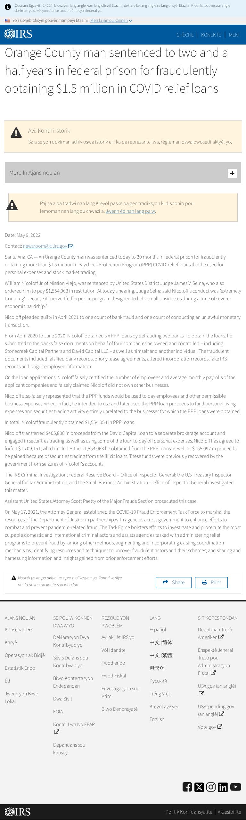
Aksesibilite (229, 812)
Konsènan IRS (19, 629)
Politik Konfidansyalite (189, 812)
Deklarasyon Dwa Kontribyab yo (71, 641)
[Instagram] (211, 787)
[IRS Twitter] (199, 789)
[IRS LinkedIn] (223, 789)
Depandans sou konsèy (69, 748)
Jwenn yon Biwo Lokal (21, 697)
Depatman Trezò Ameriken (215, 633)
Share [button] (178, 582)
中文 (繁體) (162, 655)
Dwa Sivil (62, 698)
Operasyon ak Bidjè (25, 655)
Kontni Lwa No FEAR (74, 728)
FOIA (58, 711)
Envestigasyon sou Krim (120, 692)
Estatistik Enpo (20, 668)
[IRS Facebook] (187, 787)
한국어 (157, 668)
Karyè (11, 642)
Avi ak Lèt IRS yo (118, 637)
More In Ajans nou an (123, 173)
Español (158, 629)
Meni (234, 35)
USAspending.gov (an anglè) (216, 710)
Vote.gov (210, 727)
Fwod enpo (113, 663)
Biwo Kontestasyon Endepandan (73, 682)
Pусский (158, 680)
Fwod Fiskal (114, 675)
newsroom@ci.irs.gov (48, 246)
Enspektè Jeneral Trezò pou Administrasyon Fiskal (215, 662)
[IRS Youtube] (235, 787)
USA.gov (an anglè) (217, 690)
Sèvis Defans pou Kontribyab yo (70, 661)
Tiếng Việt (160, 693)
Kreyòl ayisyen (164, 706)
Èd (7, 680)
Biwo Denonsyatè (120, 709)
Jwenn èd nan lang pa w (130, 211)
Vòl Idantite (114, 650)
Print (216, 582)
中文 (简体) (162, 642)
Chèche (185, 35)
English (157, 719)
